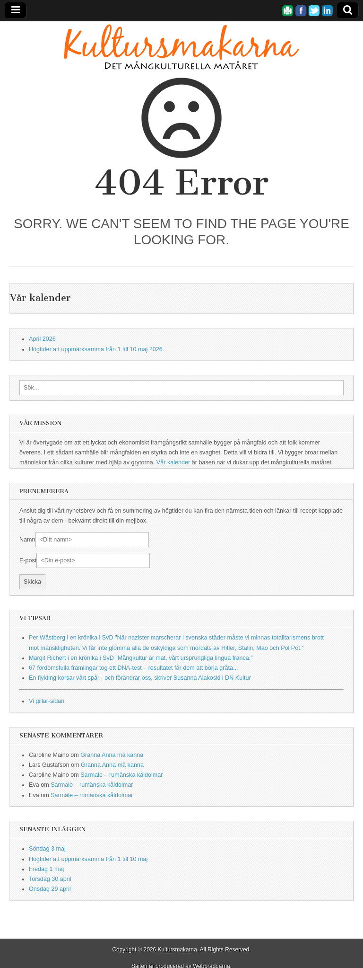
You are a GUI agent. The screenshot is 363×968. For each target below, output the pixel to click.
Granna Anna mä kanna (111, 755)
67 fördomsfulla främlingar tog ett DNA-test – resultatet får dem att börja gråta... (133, 668)
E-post (27, 560)
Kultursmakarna (177, 949)
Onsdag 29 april (50, 889)
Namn (27, 539)
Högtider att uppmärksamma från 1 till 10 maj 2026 (96, 349)
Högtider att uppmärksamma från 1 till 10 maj (88, 859)
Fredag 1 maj (46, 869)
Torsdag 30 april (50, 879)
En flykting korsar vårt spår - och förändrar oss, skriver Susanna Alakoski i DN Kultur (140, 678)
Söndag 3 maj (47, 848)
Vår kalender (173, 462)
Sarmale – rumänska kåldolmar (121, 775)
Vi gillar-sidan (46, 701)
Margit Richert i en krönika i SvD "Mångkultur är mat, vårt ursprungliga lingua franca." (141, 658)
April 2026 (42, 339)
